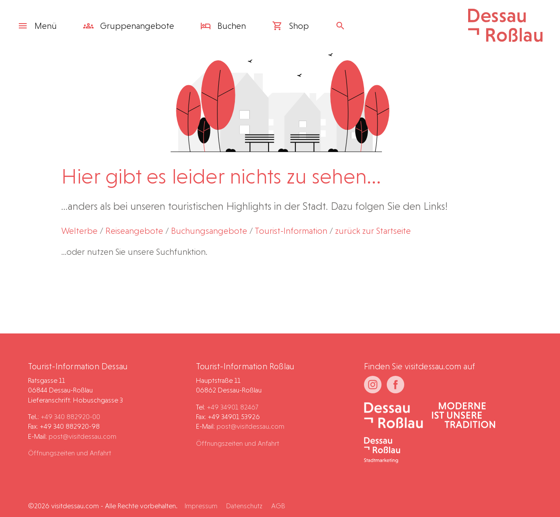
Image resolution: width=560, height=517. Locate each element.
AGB (278, 506)
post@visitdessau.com (82, 436)
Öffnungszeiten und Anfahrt (69, 453)
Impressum (201, 506)
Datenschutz (244, 506)
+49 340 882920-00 (70, 417)
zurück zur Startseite (373, 231)
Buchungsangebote (209, 231)
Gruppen (128, 26)
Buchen (223, 26)
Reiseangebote (134, 231)
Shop (290, 26)
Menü (37, 26)
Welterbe (79, 231)
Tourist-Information (291, 231)
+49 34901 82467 (232, 407)
